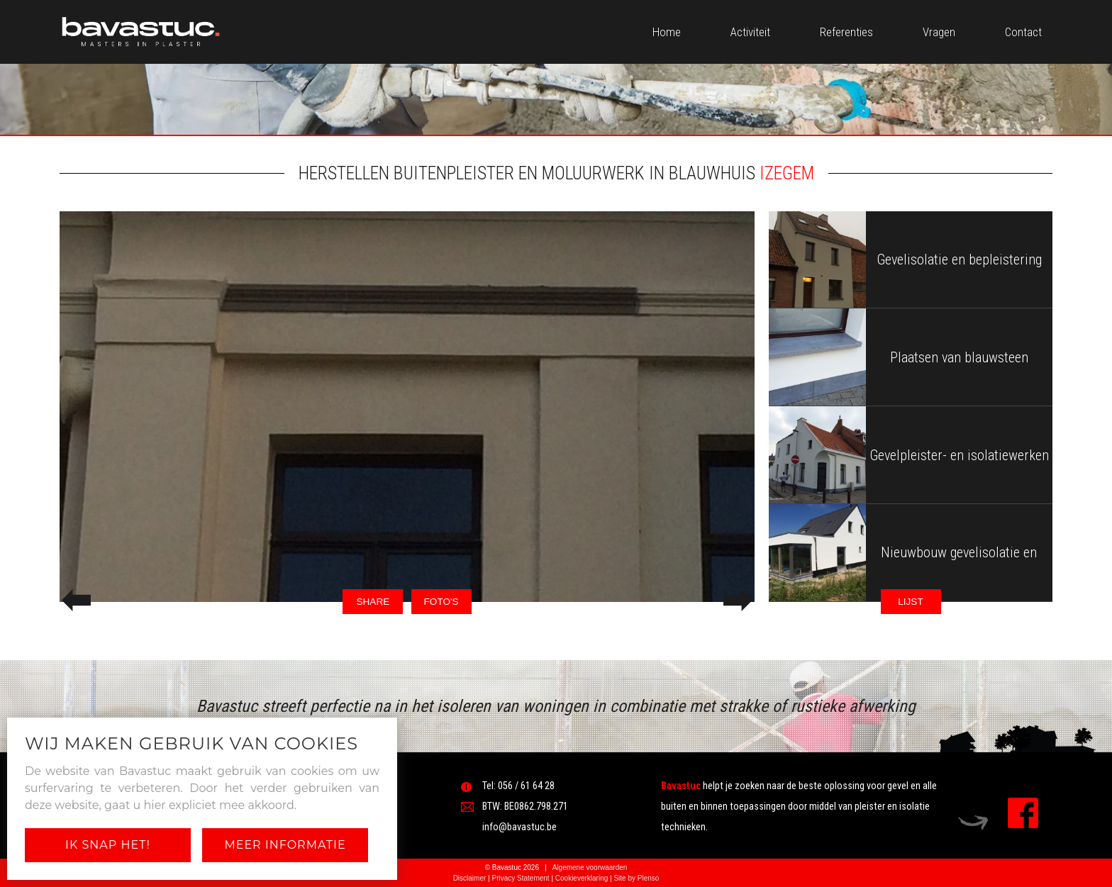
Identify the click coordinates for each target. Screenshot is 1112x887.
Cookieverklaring (581, 878)
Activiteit (750, 32)
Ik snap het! (107, 845)
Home (666, 32)
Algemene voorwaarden (590, 867)
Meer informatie (284, 845)
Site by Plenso (636, 878)
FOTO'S (441, 601)
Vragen (939, 32)
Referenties (846, 32)
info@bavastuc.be (519, 827)
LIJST (910, 601)
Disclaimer (469, 878)
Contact (1023, 32)
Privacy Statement (520, 878)
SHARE (372, 601)
